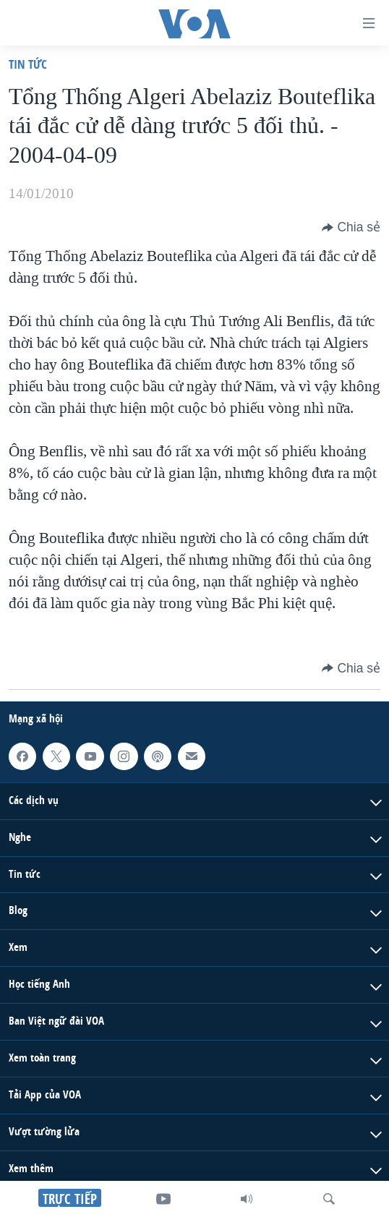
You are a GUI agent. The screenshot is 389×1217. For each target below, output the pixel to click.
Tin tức (28, 64)
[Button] (351, 227)
